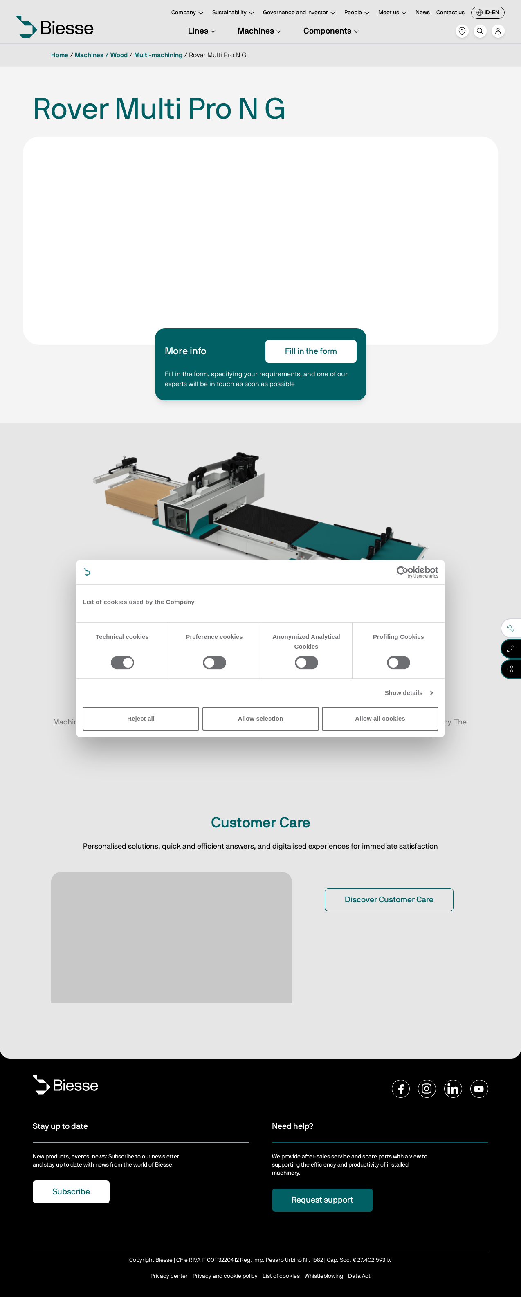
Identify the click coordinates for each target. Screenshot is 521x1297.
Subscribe (71, 1192)
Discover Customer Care (389, 900)
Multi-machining (158, 55)
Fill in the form (311, 351)
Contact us (450, 13)
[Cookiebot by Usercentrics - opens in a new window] (402, 572)
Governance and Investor (300, 13)
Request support (322, 1200)
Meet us (393, 13)
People (358, 13)
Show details (404, 692)
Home (59, 55)
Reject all (141, 718)
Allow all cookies (380, 718)
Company (188, 13)
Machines (261, 31)
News (422, 13)
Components (332, 31)
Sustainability (234, 13)
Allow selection (260, 718)
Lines (203, 31)
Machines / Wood (101, 55)
